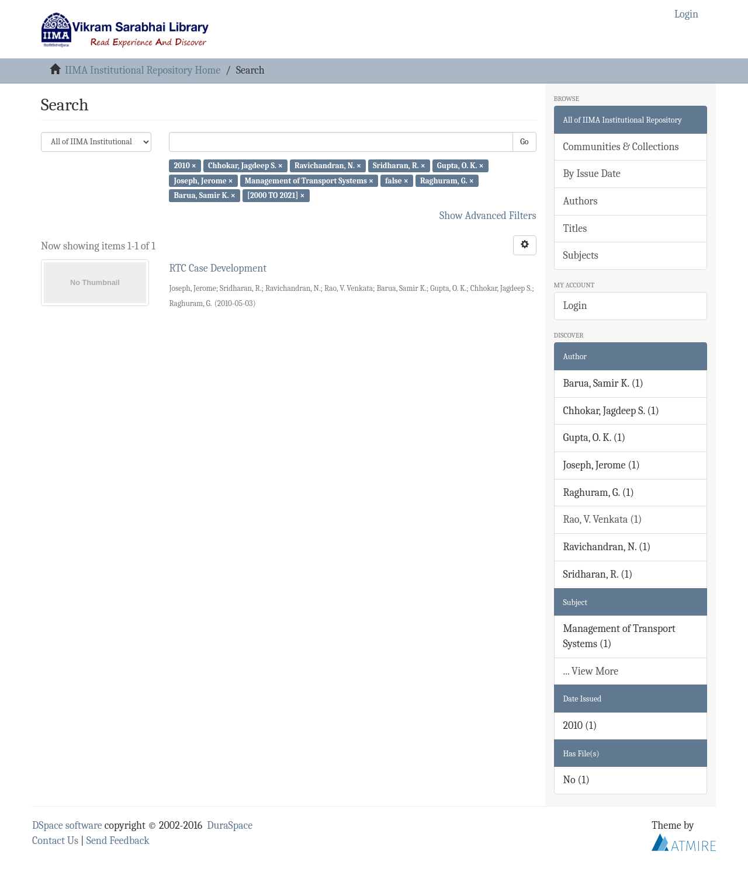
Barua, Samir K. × (204, 195)
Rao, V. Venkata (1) (602, 519)
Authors (580, 201)
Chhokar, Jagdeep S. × (245, 165)
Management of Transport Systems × (309, 180)
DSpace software (67, 825)
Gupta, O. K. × (460, 165)
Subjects (580, 255)
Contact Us (55, 841)
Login (575, 306)
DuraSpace (229, 825)
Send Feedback (118, 841)
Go (524, 142)
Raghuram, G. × (447, 180)
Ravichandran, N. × (328, 165)
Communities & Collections (621, 147)
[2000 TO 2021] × (276, 195)
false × (396, 180)
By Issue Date (592, 174)
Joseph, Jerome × (203, 180)
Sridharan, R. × (399, 165)
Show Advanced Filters (487, 216)
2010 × (185, 165)
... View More (591, 671)
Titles (575, 229)
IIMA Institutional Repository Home (142, 70)
